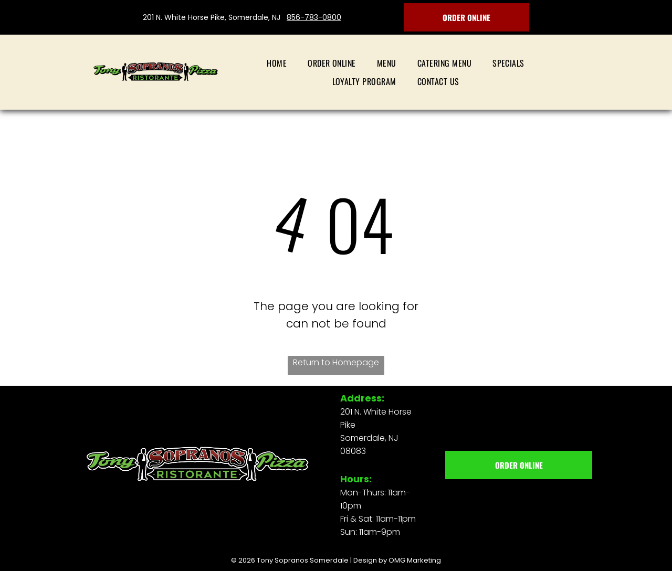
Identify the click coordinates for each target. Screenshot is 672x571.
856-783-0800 (314, 17)
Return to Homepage (336, 362)
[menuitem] (276, 63)
